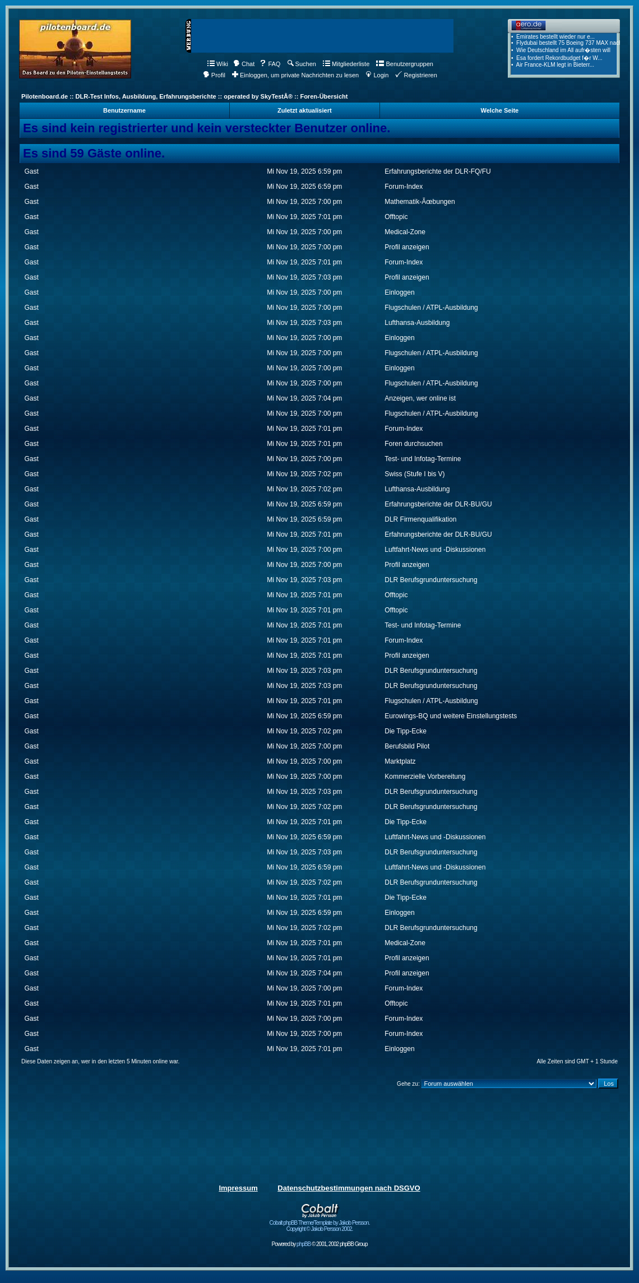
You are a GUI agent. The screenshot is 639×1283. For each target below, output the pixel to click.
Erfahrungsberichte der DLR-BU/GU (438, 504)
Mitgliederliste (346, 64)
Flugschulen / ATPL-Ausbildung (431, 308)
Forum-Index (404, 186)
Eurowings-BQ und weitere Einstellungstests (451, 716)
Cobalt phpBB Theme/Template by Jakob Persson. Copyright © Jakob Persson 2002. (320, 1223)
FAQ (270, 64)
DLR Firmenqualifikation (420, 519)
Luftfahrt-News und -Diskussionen (435, 550)
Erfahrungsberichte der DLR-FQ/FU (437, 171)
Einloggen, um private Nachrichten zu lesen (295, 75)
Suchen (302, 64)
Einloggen (399, 292)
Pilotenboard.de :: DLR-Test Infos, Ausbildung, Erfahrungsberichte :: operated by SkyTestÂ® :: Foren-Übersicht (184, 96)
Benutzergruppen (404, 64)
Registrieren (416, 75)
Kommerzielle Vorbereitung (425, 776)
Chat (243, 64)
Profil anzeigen (407, 247)
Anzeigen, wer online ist (420, 398)
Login (376, 75)
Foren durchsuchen (413, 444)
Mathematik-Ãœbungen (420, 202)
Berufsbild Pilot (407, 746)
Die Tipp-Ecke (406, 731)
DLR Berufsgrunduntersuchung (431, 580)
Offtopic (396, 217)
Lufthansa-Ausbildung (417, 323)
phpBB (304, 1244)
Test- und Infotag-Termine (423, 459)
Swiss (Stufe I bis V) (414, 474)
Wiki (217, 64)
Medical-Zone (405, 232)
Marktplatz (400, 761)
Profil (214, 75)
